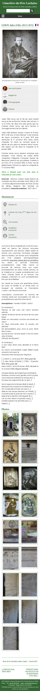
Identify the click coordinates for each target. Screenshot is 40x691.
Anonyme (12, 230)
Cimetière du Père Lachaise (20, 4)
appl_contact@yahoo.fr (29, 683)
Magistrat (12, 95)
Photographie (14, 102)
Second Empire (14, 88)
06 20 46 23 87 (14, 683)
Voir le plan (13, 222)
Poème (11, 109)
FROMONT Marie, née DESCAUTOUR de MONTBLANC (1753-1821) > (31, 672)
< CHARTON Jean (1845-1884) (8, 670)
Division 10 (12, 204)
